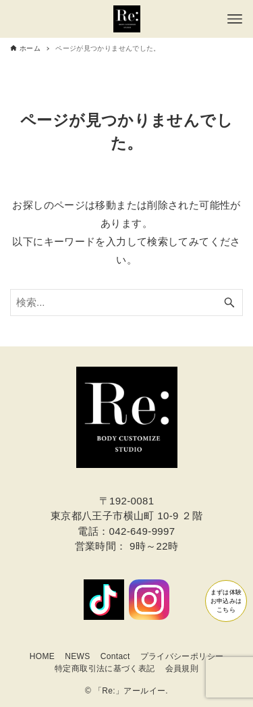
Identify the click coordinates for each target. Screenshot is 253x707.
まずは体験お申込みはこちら (207, 587)
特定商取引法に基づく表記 (105, 668)
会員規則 (182, 668)
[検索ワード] (126, 302)
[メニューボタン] (234, 18)
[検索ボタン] (229, 302)
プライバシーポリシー (182, 656)
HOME (42, 656)
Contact (115, 656)
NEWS (77, 656)
